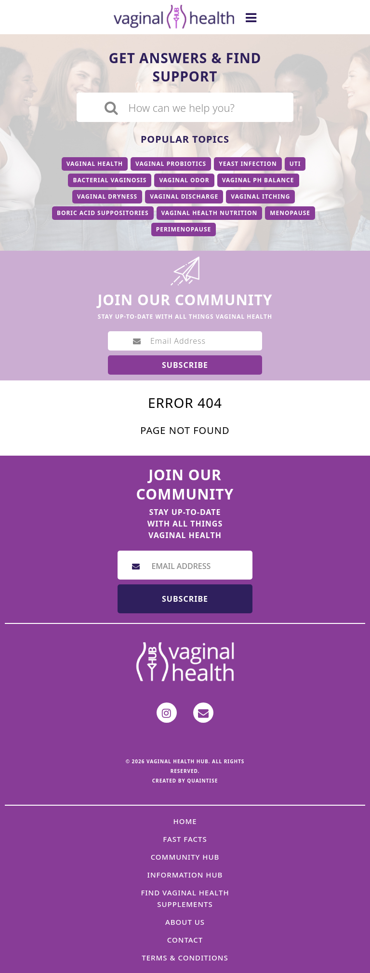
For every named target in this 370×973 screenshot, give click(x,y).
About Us (185, 922)
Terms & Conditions (185, 957)
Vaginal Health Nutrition (209, 213)
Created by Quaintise (185, 780)
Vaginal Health (94, 164)
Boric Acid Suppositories (103, 213)
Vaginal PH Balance (258, 180)
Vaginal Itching (260, 196)
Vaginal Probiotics (170, 164)
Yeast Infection (248, 164)
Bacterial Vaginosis (109, 180)
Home (185, 821)
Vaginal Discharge (184, 196)
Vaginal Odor (184, 180)
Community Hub (185, 857)
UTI (295, 164)
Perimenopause (183, 229)
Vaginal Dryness (107, 196)
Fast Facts (185, 839)
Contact (185, 940)
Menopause (290, 213)
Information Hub (185, 874)
